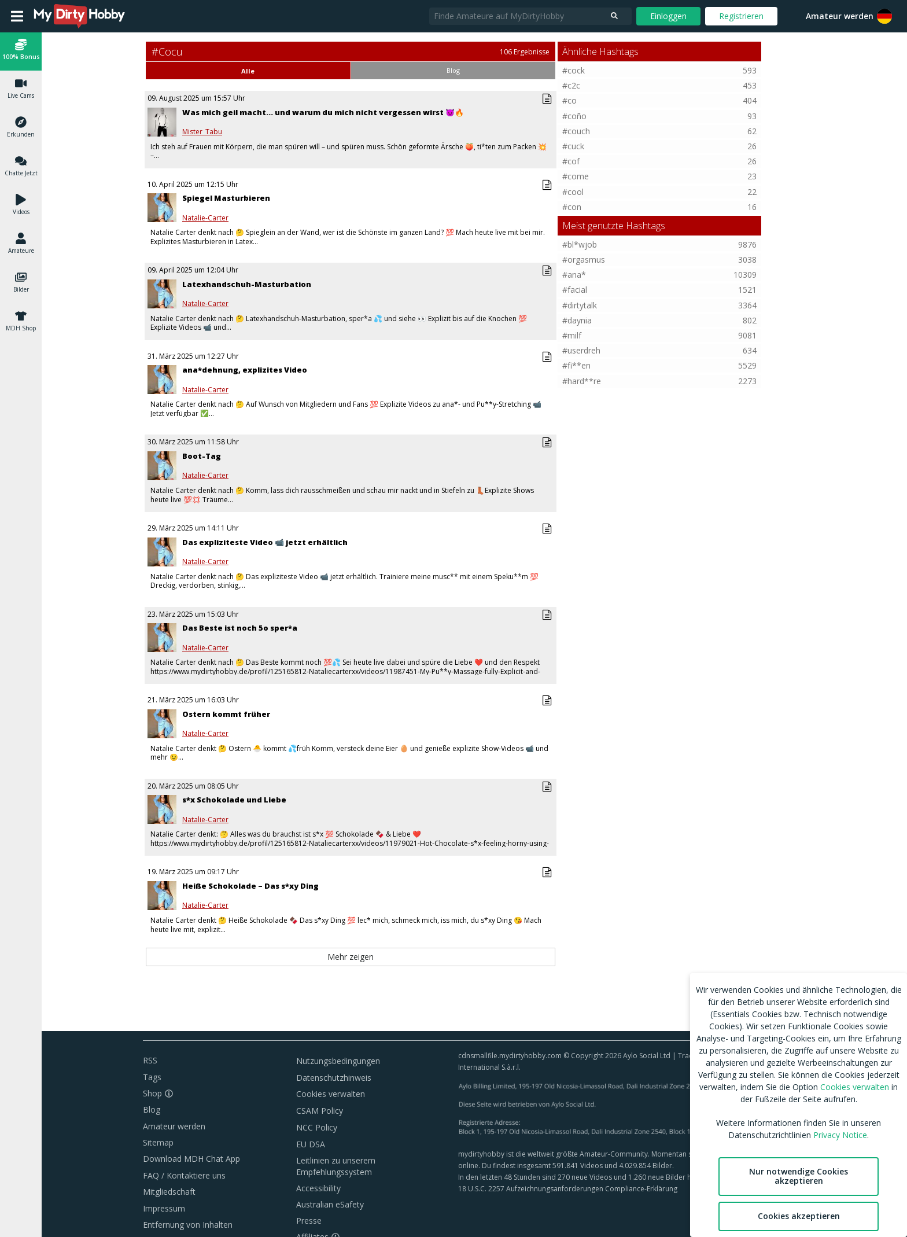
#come (575, 176)
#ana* (574, 274)
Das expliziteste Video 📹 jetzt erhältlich (265, 542)
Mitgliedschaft (169, 1191)
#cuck (573, 146)
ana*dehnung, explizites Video (244, 370)
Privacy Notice (840, 1134)
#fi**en (576, 365)
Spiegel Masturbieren (226, 198)
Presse (309, 1220)
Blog (151, 1109)
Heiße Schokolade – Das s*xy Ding (250, 886)
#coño (574, 116)
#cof (571, 161)
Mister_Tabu (202, 132)
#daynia (577, 320)
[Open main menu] (17, 16)
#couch (576, 131)
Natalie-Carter (205, 218)
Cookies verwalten (330, 1093)
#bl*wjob (579, 244)
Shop (152, 1093)
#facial (574, 289)
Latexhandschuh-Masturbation (246, 284)
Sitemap (158, 1142)
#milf (571, 335)
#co (569, 100)
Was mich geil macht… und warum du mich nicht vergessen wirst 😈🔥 (323, 112)
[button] (884, 16)
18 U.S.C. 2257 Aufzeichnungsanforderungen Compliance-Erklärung (567, 1189)
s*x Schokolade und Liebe (234, 799)
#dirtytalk (579, 305)
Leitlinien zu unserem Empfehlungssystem (335, 1166)
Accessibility (318, 1188)
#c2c (571, 85)
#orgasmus (583, 259)
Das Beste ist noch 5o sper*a (239, 628)
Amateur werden (839, 15)
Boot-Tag (201, 456)
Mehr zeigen (350, 956)
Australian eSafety (330, 1204)
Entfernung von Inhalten (188, 1224)
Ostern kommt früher (226, 714)
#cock (573, 70)
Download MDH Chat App (191, 1158)
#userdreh (581, 350)
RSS (150, 1060)
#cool (573, 191)
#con (571, 206)
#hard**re (581, 380)
